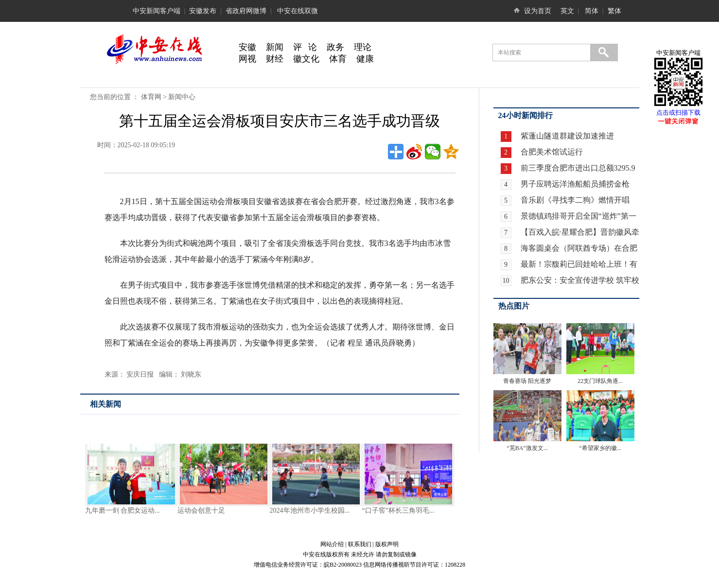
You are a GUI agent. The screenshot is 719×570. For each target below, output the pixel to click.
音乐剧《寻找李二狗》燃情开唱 (575, 200)
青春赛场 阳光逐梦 (527, 381)
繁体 (614, 11)
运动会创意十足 (201, 510)
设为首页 (537, 11)
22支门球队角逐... (600, 381)
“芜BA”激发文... (527, 448)
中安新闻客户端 (156, 11)
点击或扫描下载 (678, 112)
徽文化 (306, 59)
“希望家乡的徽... (600, 448)
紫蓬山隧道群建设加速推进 (566, 136)
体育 (338, 59)
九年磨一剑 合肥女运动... (122, 510)
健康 (365, 59)
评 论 (305, 47)
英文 (567, 11)
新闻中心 (181, 97)
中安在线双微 (297, 11)
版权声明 (387, 544)
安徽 (247, 47)
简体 (591, 11)
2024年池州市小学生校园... (310, 510)
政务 (335, 47)
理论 (362, 47)
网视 (247, 59)
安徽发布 (202, 11)
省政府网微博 (246, 11)
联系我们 (359, 544)
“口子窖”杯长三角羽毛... (398, 510)
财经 (274, 59)
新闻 (274, 47)
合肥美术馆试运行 (551, 152)
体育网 (151, 97)
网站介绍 (332, 544)
